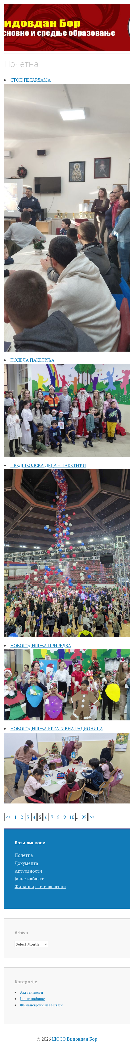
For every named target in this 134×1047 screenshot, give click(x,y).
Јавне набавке (29, 879)
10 (71, 817)
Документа (26, 863)
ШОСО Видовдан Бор (74, 1039)
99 (83, 817)
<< (8, 817)
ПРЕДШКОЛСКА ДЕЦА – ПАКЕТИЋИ (48, 465)
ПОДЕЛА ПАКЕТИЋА (32, 360)
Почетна (24, 855)
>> (92, 817)
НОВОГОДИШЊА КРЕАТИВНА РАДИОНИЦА (56, 729)
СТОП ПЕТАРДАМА (30, 80)
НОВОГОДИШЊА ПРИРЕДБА (40, 645)
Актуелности (28, 871)
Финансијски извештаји (40, 886)
